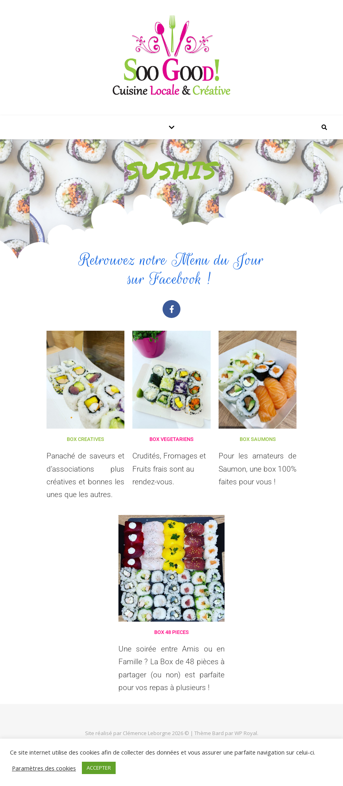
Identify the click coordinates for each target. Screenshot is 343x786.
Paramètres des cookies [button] (44, 768)
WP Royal (245, 733)
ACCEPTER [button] (99, 767)
